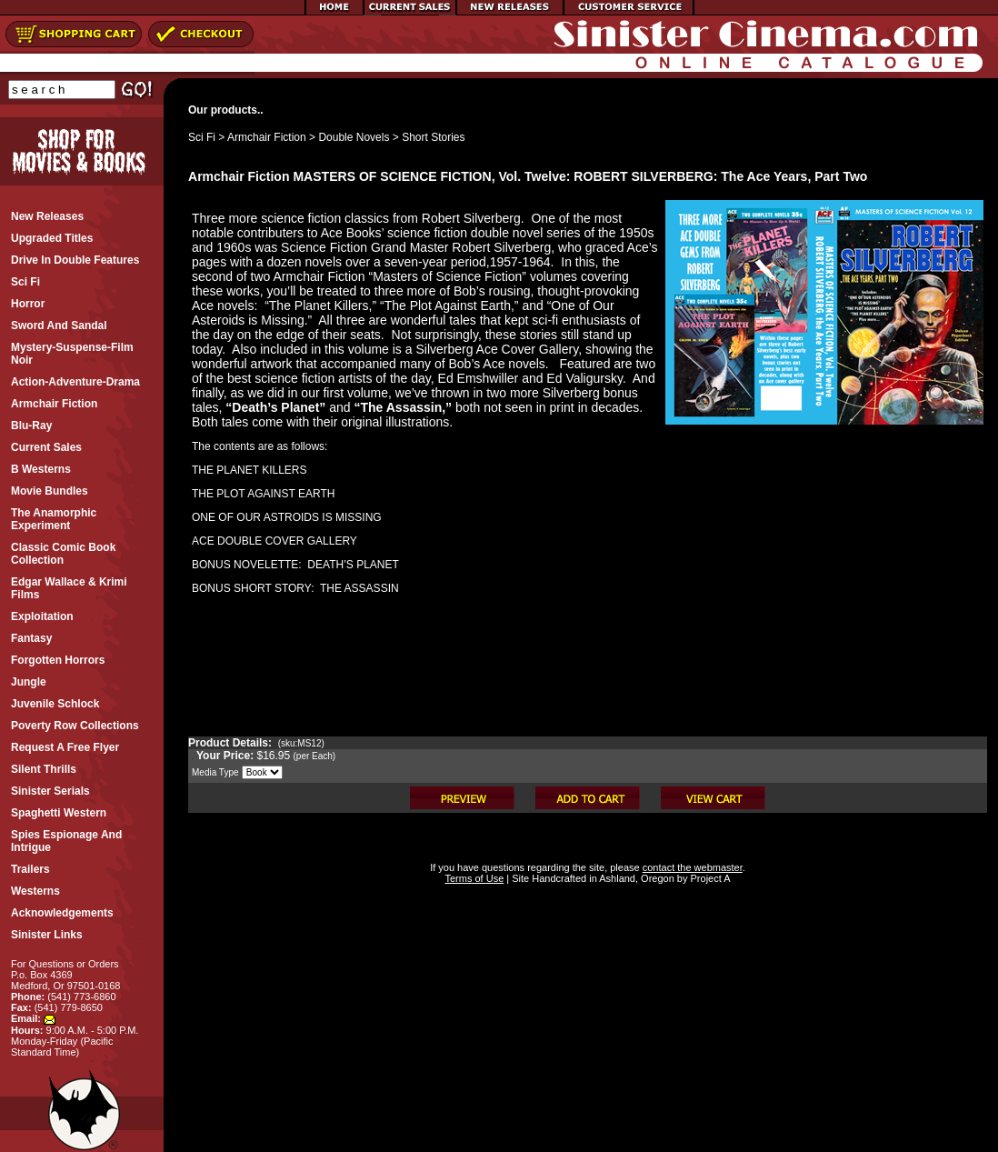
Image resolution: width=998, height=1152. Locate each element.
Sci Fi (201, 137)
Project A (708, 878)
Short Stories (433, 137)
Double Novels (353, 137)
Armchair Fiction (266, 137)
